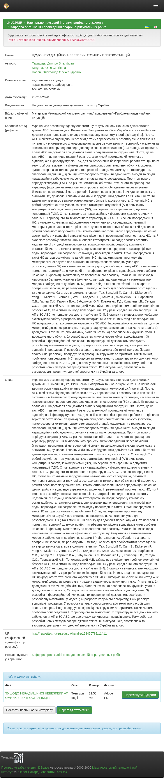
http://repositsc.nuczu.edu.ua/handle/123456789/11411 (69, 633)
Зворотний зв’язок (54, 772)
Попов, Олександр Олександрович (56, 72)
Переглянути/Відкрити (140, 695)
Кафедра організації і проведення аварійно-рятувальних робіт (58, 27)
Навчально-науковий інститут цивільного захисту (65, 22)
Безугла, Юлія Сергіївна (49, 68)
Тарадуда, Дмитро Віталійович (53, 63)
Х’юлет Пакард (28, 772)
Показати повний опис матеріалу (29, 710)
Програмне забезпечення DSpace (25, 767)
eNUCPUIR (14, 22)
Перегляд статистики (74, 710)
